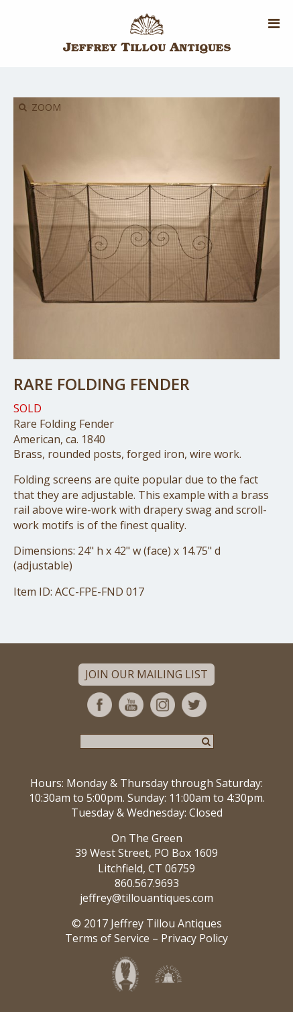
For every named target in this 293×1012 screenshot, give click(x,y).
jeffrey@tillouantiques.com (146, 897)
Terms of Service (107, 938)
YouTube (131, 704)
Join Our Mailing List (146, 674)
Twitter (194, 704)
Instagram (162, 704)
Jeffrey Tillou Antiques (147, 33)
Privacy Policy (194, 938)
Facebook (99, 704)
